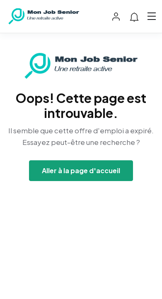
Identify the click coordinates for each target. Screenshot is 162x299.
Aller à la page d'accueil (81, 170)
